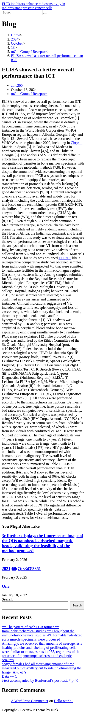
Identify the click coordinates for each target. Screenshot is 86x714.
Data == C (9, 676)
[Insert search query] (22, 12)
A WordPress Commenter (29, 701)
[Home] (15, 35)
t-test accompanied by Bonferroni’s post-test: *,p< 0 (40, 680)
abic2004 (18, 85)
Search (7, 599)
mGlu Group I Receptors (29, 94)
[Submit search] (45, 13)
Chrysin (77, 143)
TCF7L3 (64, 258)
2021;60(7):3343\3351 (21, 568)
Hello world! (63, 701)
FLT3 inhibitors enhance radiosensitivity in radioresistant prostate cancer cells (33, 6)
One (5, 586)
